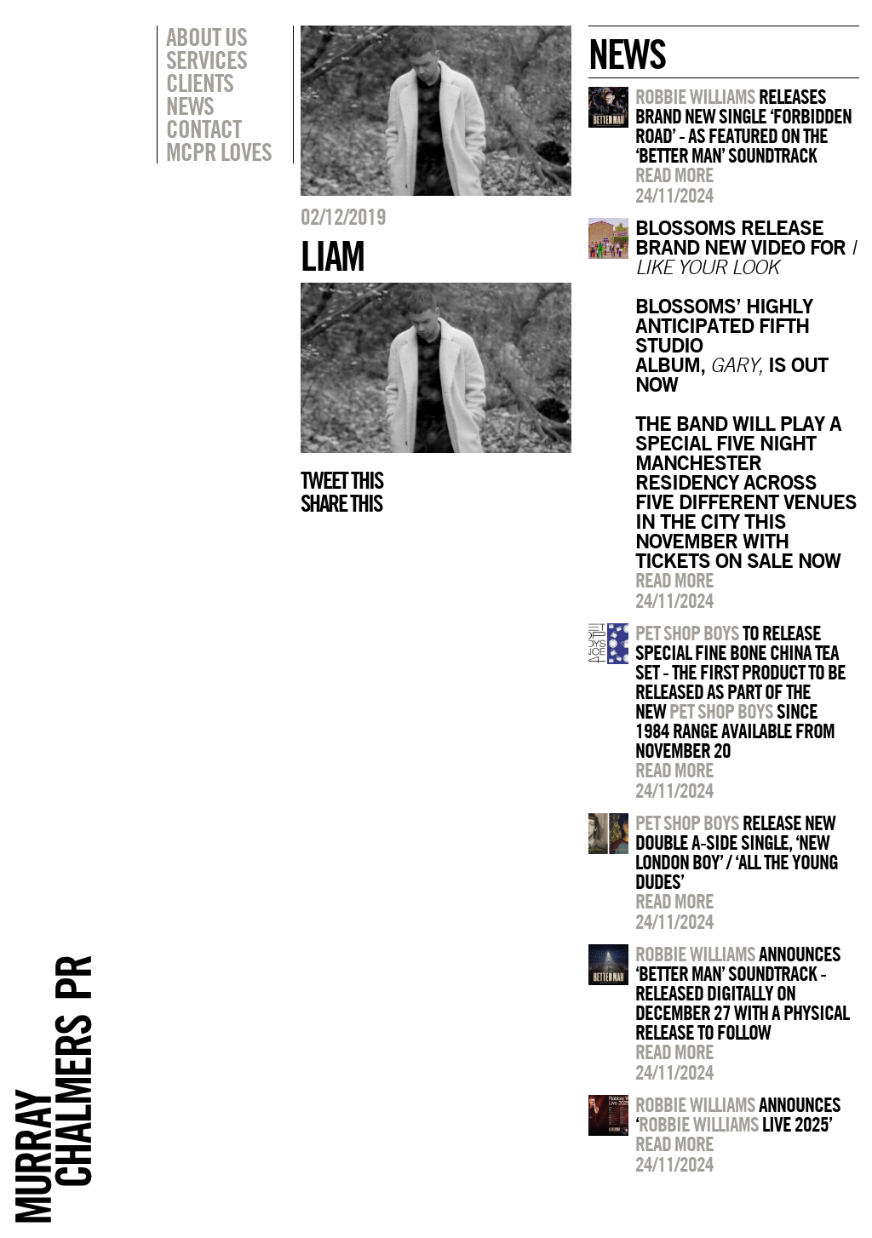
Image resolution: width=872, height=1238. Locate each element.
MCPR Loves (219, 151)
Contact (203, 128)
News (190, 105)
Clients (199, 82)
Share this (341, 503)
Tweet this (341, 480)
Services (206, 59)
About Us (206, 36)
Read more (674, 174)
